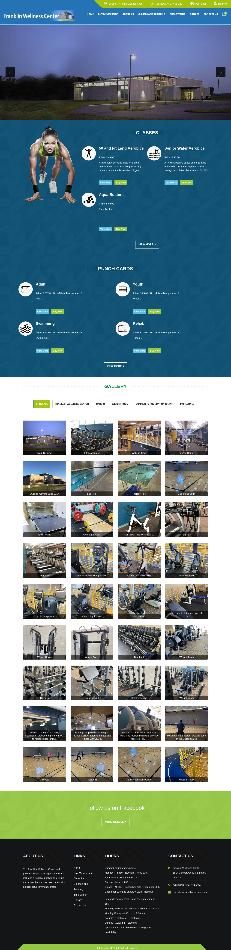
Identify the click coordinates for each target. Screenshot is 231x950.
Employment (81, 892)
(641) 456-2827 (193, 882)
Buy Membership (83, 870)
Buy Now (121, 180)
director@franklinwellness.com (126, 3)
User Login (201, 3)
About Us (79, 876)
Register (223, 3)
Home (77, 865)
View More (105, 180)
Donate (78, 897)
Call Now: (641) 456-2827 (169, 3)
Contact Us (80, 902)
